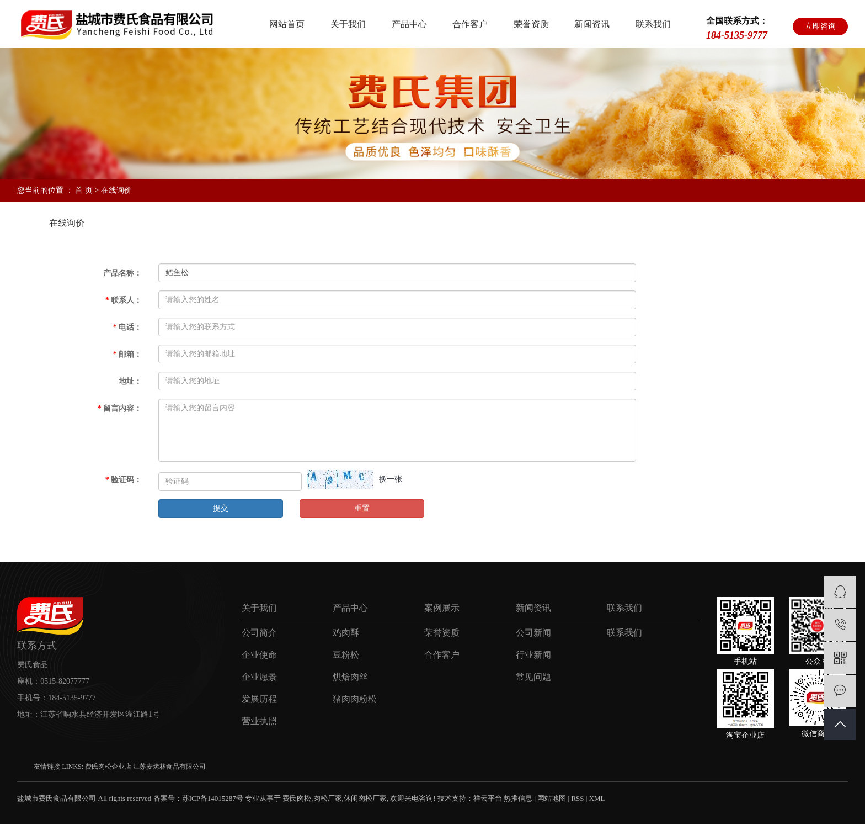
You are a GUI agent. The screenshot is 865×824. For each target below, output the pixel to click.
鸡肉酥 (346, 632)
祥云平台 (487, 798)
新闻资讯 (592, 24)
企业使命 (259, 654)
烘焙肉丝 (350, 677)
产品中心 (409, 24)
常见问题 (533, 677)
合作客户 (470, 24)
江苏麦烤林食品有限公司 (169, 766)
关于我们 (348, 24)
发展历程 (259, 699)
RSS (577, 798)
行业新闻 (533, 654)
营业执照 (259, 721)
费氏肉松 (296, 798)
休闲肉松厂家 (365, 798)
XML (597, 798)
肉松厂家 (327, 798)
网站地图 (551, 798)
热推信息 (518, 798)
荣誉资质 (531, 24)
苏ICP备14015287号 (212, 798)
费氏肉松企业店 (109, 766)
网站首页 (287, 24)
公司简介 (259, 632)
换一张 (390, 479)
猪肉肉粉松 (355, 699)
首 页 (84, 190)
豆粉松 (346, 654)
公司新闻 (533, 632)
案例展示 (442, 607)
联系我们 (653, 24)
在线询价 (66, 223)
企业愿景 (259, 677)
